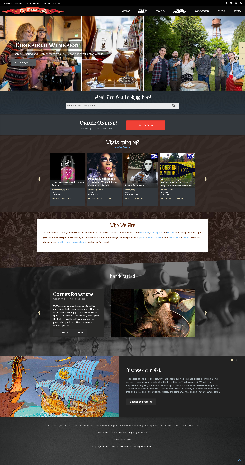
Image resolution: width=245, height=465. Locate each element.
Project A (142, 432)
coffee (170, 232)
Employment (126, 425)
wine (147, 232)
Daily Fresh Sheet (122, 439)
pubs (141, 237)
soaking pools (64, 242)
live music (174, 237)
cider (152, 232)
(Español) (138, 425)
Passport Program (83, 425)
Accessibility (167, 425)
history (187, 237)
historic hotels (154, 237)
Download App (51, 3)
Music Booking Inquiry (106, 425)
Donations (194, 425)
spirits (159, 232)
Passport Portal (13, 3)
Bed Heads (33, 3)
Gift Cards (181, 425)
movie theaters (80, 242)
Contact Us (51, 425)
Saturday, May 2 (23, 62)
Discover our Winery (161, 326)
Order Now (146, 125)
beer (141, 232)
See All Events (122, 147)
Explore (134, 398)
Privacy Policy (151, 425)
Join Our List (65, 425)
